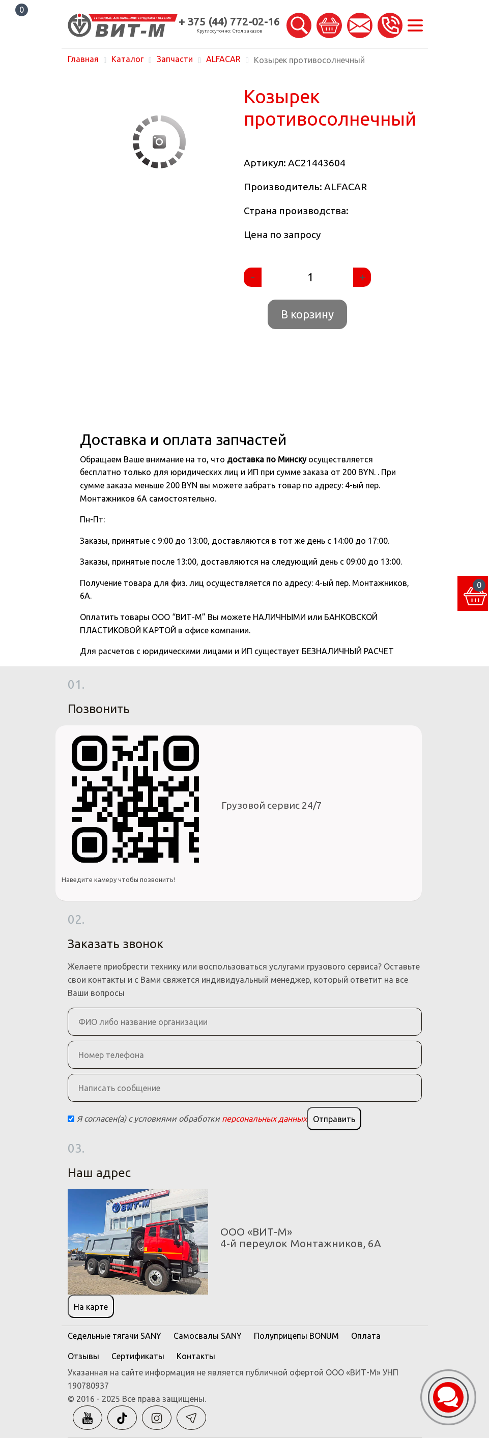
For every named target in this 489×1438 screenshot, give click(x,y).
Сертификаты (137, 1356)
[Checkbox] (71, 1119)
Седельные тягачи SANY (114, 1335)
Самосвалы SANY (208, 1335)
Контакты (196, 1356)
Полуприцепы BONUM (296, 1335)
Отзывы (83, 1356)
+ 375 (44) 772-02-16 (229, 21)
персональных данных (264, 1118)
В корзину (307, 314)
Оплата (366, 1335)
